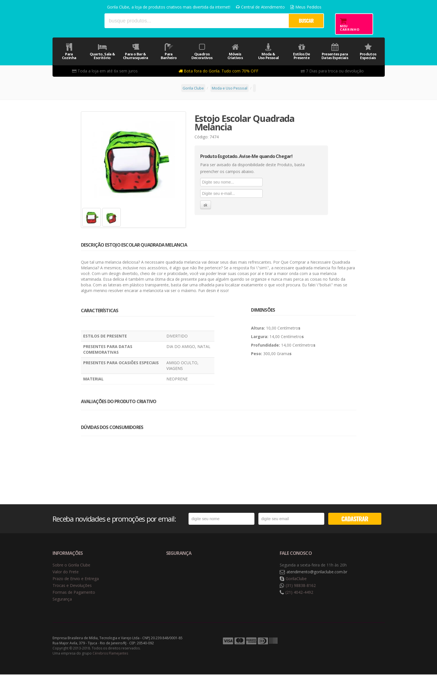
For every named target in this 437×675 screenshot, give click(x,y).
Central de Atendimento (260, 7)
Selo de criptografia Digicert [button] (210, 572)
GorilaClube (296, 579)
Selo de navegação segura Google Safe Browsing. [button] (180, 572)
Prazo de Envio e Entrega (76, 579)
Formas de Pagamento (74, 592)
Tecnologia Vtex (370, 642)
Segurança (62, 599)
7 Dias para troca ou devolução (332, 71)
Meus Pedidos (305, 7)
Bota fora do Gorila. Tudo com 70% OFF (218, 71)
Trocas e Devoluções (72, 586)
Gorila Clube (75, 20)
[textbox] (196, 20)
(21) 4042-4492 (299, 592)
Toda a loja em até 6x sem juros (105, 71)
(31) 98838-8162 (301, 586)
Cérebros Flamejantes (110, 653)
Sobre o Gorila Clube (71, 565)
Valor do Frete (66, 572)
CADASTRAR (354, 518)
